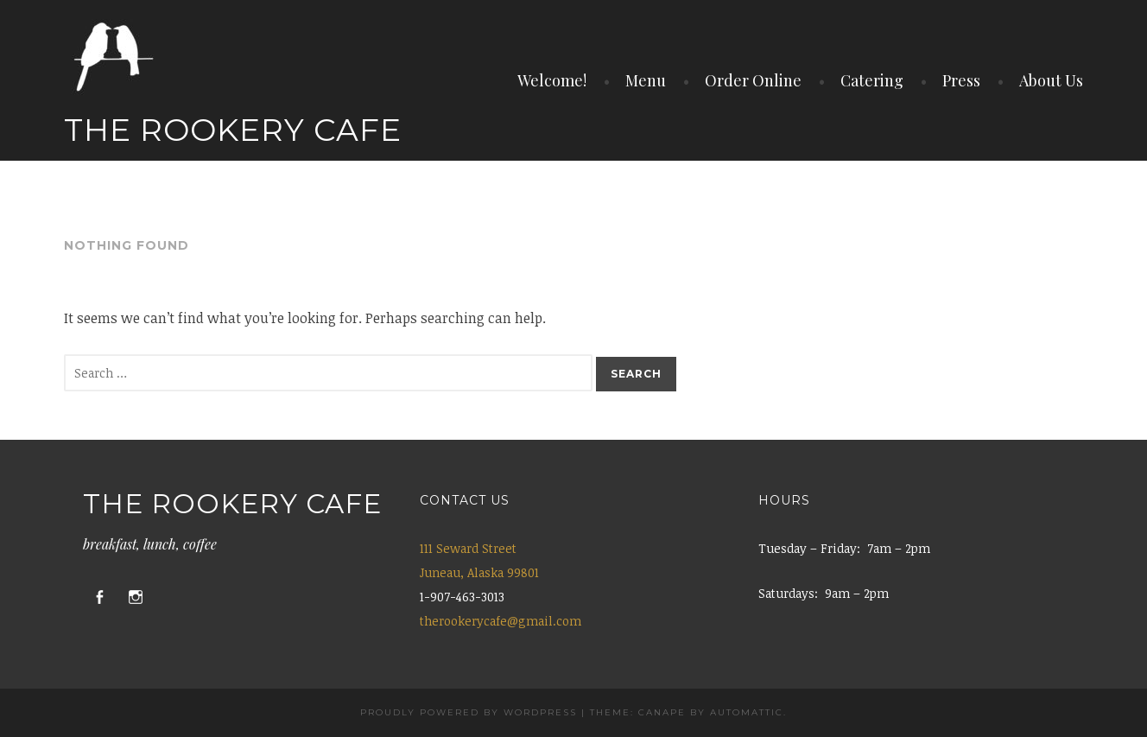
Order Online (753, 80)
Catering (871, 80)
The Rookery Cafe (233, 130)
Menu (645, 80)
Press (961, 80)
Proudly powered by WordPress (468, 712)
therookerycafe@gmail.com (500, 621)
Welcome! (551, 80)
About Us (1051, 80)
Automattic (746, 712)
